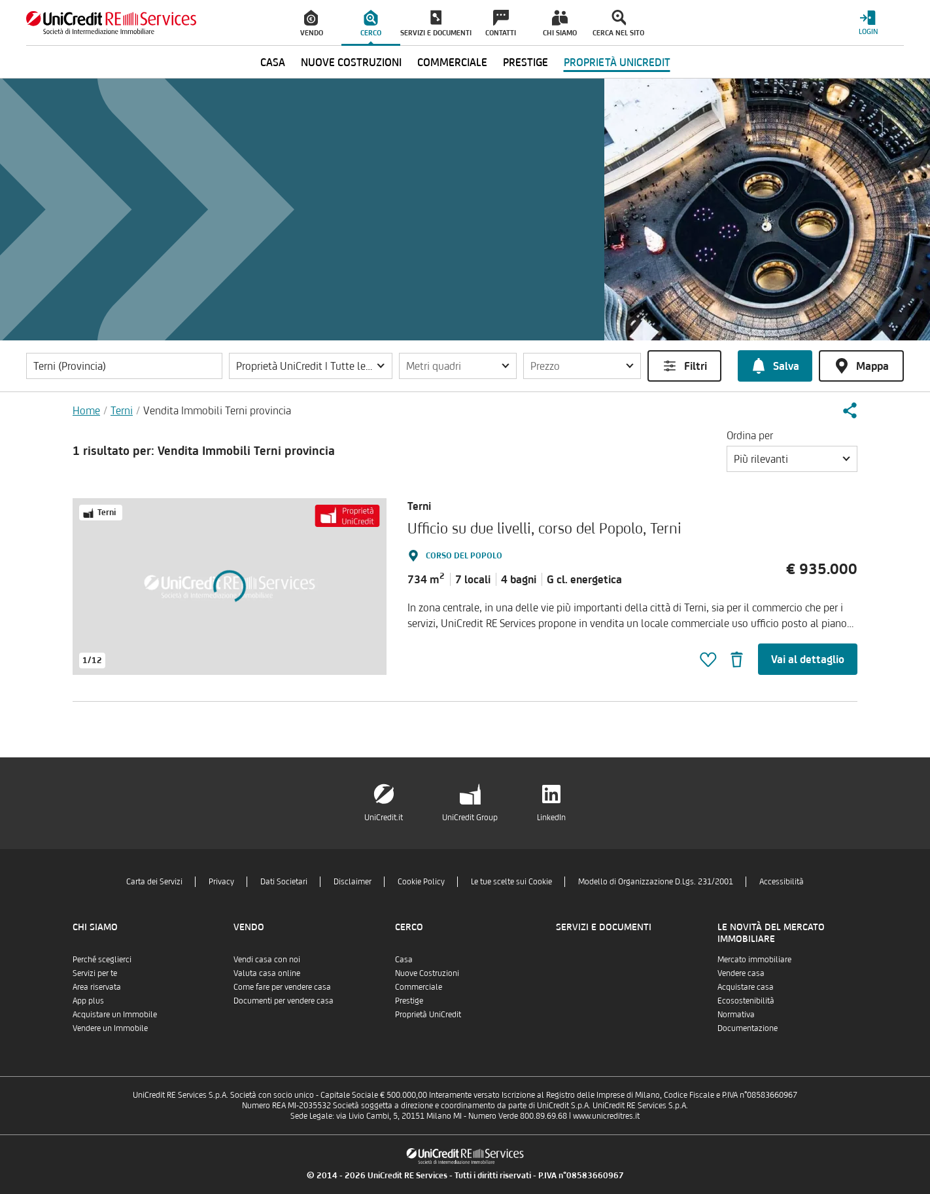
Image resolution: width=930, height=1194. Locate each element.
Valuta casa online (266, 973)
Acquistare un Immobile (115, 1014)
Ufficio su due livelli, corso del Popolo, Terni (544, 528)
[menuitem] (312, 23)
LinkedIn (551, 817)
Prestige (409, 1000)
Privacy (221, 881)
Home (86, 410)
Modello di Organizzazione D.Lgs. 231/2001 (655, 881)
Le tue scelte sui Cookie (511, 881)
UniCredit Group (470, 817)
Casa (404, 959)
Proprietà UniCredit (428, 1014)
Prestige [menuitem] (525, 62)
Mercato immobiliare (754, 959)
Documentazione (747, 1028)
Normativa (736, 1014)
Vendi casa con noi (266, 959)
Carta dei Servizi (154, 881)
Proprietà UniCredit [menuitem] (617, 62)
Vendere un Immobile (110, 1028)
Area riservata (97, 987)
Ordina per (750, 435)
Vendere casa (741, 973)
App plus (88, 1000)
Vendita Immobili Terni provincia (217, 410)
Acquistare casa (745, 987)
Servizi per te (95, 973)
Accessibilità (781, 881)
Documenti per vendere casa (283, 1000)
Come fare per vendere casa (282, 987)
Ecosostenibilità (745, 1000)
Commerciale (418, 987)
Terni (122, 410)
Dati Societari (283, 881)
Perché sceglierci (102, 959)
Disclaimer (352, 881)
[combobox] (792, 459)
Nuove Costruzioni (427, 973)
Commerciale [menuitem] (452, 62)
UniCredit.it (383, 817)
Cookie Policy (421, 881)
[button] (310, 366)
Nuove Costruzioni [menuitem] (351, 62)
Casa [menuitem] (272, 62)
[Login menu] (868, 22)
